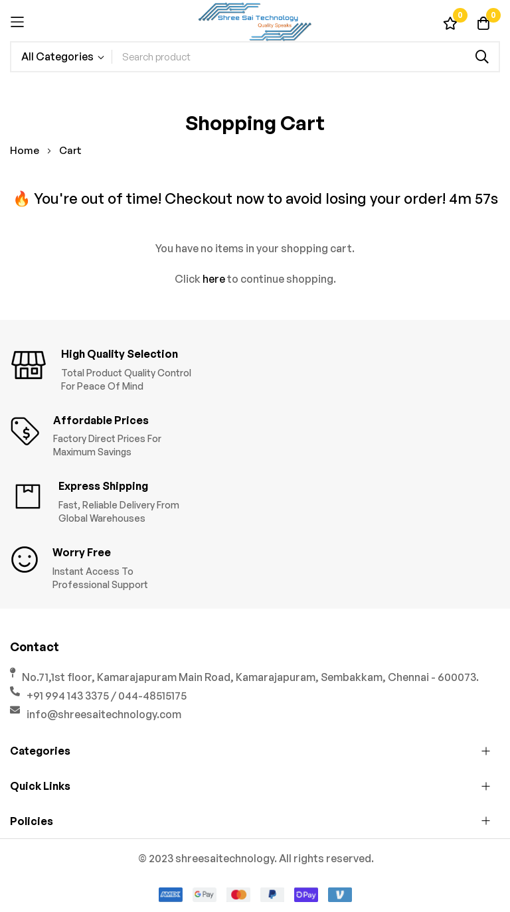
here (214, 278)
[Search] (482, 56)
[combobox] (305, 56)
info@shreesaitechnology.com (104, 714)
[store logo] (255, 22)
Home (25, 150)
